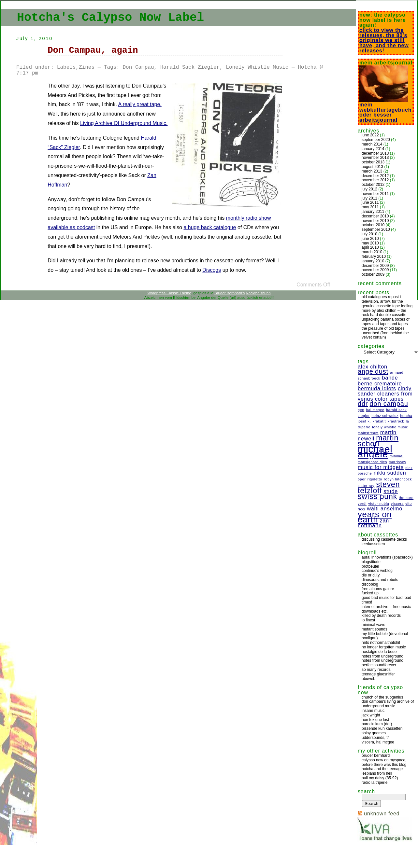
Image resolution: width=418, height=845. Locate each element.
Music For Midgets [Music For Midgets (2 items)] (381, 467)
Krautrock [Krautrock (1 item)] (395, 421)
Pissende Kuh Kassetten (382, 728)
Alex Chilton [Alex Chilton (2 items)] (372, 366)
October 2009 (373, 274)
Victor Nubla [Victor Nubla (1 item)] (378, 504)
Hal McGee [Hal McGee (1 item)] (375, 410)
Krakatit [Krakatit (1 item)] (379, 421)
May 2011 (370, 207)
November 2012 (375, 180)
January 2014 (373, 148)
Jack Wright (371, 715)
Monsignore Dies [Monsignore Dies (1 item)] (372, 462)
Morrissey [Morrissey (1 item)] (397, 462)
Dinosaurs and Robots (380, 579)
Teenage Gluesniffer (378, 674)
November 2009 (375, 270)
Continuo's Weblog (377, 570)
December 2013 (375, 153)
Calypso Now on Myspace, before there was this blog (384, 762)
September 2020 (376, 139)
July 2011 (369, 198)
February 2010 (374, 256)
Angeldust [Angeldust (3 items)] (373, 371)
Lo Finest (368, 620)
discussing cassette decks (384, 539)
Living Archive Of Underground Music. (124, 123)
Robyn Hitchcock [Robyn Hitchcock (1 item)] (398, 479)
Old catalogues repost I (381, 297)
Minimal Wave (373, 624)
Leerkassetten (373, 544)
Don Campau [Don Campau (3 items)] (389, 403)
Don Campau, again (93, 50)
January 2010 (373, 261)
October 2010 (373, 225)
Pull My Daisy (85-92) (380, 778)
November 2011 (375, 193)
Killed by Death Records (381, 615)
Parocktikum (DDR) (377, 724)
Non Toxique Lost (375, 719)
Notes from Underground (382, 656)
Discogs (211, 270)
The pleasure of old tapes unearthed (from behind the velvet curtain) (385, 333)
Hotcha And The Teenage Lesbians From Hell (382, 771)
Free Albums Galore (378, 589)
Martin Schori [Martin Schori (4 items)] (378, 441)
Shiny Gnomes (374, 733)
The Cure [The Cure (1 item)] (406, 498)
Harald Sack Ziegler (190, 67)
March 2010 (372, 252)
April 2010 (370, 247)
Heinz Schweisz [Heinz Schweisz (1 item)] (384, 416)
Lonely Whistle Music (257, 67)
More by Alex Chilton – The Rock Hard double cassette (384, 312)
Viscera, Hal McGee (378, 742)
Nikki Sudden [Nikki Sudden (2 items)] (390, 473)
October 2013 (373, 162)
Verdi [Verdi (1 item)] (362, 504)
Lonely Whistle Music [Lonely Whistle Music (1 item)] (390, 427)
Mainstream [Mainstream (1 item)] (368, 433)
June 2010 (370, 238)
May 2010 (370, 243)
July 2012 (369, 189)
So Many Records (376, 669)
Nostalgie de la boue (379, 651)
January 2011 (373, 211)
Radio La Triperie (374, 782)
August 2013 (372, 166)
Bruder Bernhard (376, 755)
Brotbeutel (370, 566)
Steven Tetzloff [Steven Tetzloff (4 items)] (379, 487)
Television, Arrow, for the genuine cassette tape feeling (387, 303)
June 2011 (370, 202)
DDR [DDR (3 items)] (363, 403)
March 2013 (372, 171)
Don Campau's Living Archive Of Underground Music (388, 703)
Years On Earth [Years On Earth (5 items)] (375, 517)
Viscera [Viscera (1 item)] (397, 504)
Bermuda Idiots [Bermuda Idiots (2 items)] (377, 388)
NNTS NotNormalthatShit (381, 642)
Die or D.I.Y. (371, 575)
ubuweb (368, 678)
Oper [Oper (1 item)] (362, 479)
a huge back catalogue (209, 227)
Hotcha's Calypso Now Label (110, 17)
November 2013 (375, 157)
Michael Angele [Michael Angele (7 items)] (375, 452)
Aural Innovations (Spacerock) (387, 557)
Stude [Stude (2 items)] (390, 491)
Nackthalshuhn (258, 293)
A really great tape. (139, 104)
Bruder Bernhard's (229, 293)
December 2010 (375, 216)
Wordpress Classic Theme (169, 293)
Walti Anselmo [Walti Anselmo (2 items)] (384, 508)
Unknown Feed (381, 813)
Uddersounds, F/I (375, 737)
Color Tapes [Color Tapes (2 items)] (389, 399)
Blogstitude (371, 562)
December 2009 (375, 265)
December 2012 (375, 175)
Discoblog (370, 584)
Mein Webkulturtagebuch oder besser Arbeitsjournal (385, 110)
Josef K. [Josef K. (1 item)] (364, 421)
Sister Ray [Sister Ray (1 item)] (366, 486)
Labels (66, 67)
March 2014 (372, 144)
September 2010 (376, 229)
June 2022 (370, 135)
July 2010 (369, 234)
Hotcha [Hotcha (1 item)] (406, 416)
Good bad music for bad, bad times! (386, 599)
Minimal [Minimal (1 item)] (396, 456)
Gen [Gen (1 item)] (361, 410)
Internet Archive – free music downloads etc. (386, 609)
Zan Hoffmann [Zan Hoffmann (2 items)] (373, 523)
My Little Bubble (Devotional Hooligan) (385, 636)
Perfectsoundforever (379, 665)
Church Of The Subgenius (382, 697)
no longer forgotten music (384, 647)
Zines (86, 67)
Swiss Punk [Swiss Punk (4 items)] (377, 496)
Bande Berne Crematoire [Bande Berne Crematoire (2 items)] (380, 380)
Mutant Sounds (374, 629)
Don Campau (138, 67)
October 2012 (373, 184)
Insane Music (373, 710)
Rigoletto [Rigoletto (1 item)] (375, 479)
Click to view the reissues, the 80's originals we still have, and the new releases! (384, 40)
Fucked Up (370, 593)
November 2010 (375, 220)
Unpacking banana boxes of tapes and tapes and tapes (386, 321)
